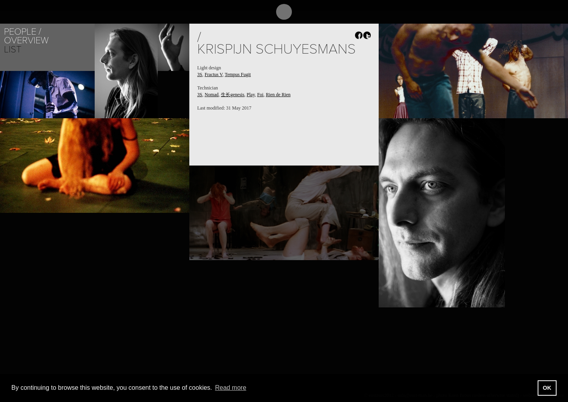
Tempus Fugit (238, 74)
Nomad (212, 94)
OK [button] (547, 388)
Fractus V (213, 74)
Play (251, 94)
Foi (260, 94)
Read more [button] (230, 387)
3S (199, 74)
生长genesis (232, 94)
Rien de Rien (278, 94)
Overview (26, 40)
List (12, 49)
